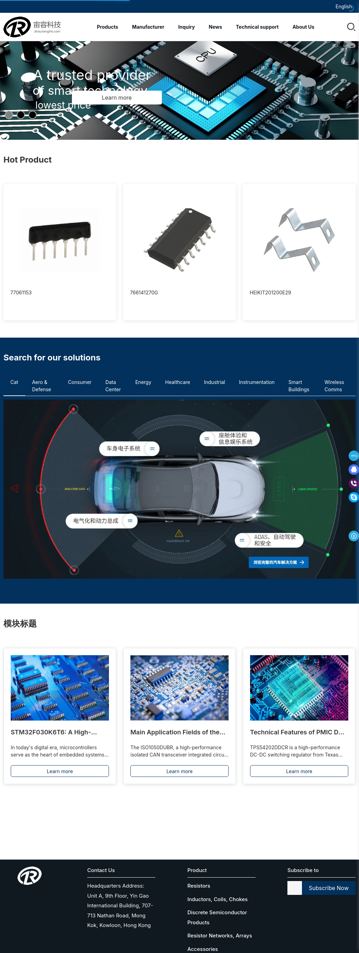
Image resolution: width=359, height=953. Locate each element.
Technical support (257, 27)
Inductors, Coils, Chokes (217, 899)
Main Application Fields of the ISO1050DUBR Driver (175, 733)
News (215, 27)
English (343, 6)
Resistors (198, 885)
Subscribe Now (329, 888)
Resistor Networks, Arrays (219, 935)
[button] (9, 115)
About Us (303, 27)
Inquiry (186, 27)
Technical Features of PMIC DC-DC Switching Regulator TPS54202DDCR (298, 733)
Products (107, 27)
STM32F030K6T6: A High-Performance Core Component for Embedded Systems (56, 733)
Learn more (60, 771)
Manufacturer (148, 27)
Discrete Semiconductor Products (217, 917)
